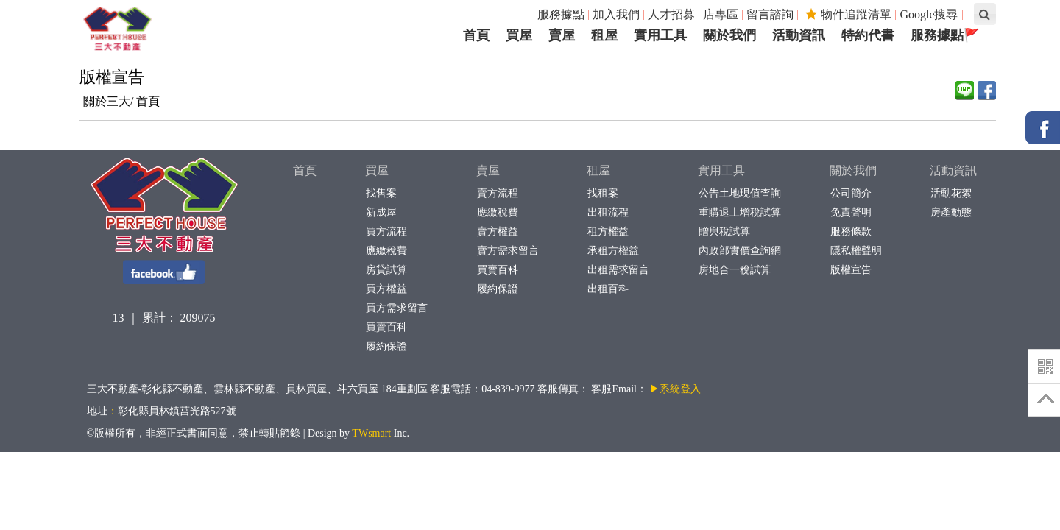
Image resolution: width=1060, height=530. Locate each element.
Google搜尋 (929, 14)
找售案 (381, 193)
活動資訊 (953, 170)
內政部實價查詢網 (739, 250)
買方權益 (386, 288)
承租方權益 (613, 250)
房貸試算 (386, 269)
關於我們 (853, 170)
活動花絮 (951, 193)
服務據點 (560, 14)
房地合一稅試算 (734, 269)
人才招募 (671, 14)
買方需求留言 (396, 308)
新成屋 (381, 212)
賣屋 (488, 170)
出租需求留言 (618, 269)
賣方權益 (497, 231)
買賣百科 (386, 327)
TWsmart (371, 433)
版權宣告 (851, 269)
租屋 (598, 170)
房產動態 (951, 212)
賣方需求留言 (507, 250)
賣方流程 (497, 193)
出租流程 (608, 212)
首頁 (148, 101)
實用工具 (721, 170)
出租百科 (608, 288)
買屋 (377, 170)
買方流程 (386, 231)
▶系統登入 (675, 389)
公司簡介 (851, 193)
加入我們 (616, 14)
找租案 (602, 193)
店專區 (720, 14)
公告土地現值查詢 (739, 193)
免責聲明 (851, 212)
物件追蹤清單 (848, 14)
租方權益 (608, 231)
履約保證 (386, 346)
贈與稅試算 (724, 231)
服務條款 (851, 231)
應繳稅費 (386, 250)
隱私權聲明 (856, 250)
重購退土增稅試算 (739, 212)
